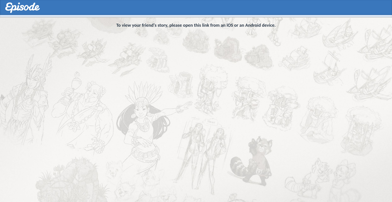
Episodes (22, 7)
